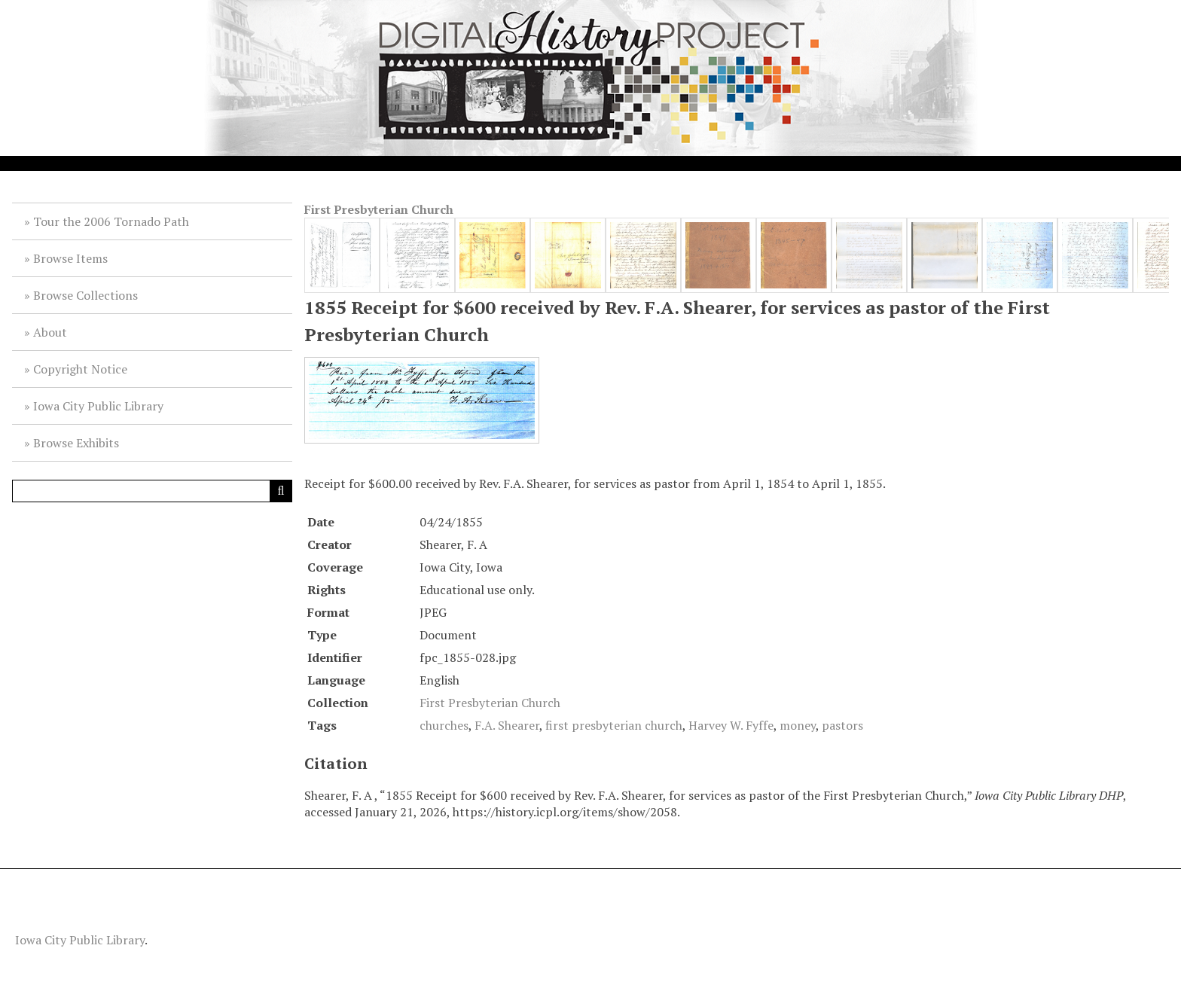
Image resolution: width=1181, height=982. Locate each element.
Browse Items (70, 258)
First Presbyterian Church (378, 209)
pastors (842, 725)
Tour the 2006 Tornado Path (111, 221)
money (798, 725)
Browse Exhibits (76, 443)
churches (444, 725)
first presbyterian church (613, 725)
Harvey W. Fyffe (731, 725)
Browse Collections (85, 295)
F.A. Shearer (507, 725)
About (50, 332)
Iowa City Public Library (98, 406)
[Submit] (281, 491)
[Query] (152, 491)
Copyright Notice (80, 369)
